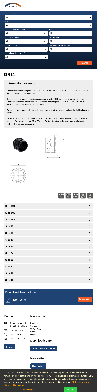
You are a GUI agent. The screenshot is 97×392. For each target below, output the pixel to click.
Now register (38, 366)
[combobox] (48, 17)
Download (84, 299)
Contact (9, 347)
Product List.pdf (19, 300)
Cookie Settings (26, 389)
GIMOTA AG (35, 329)
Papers (33, 332)
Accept (70, 389)
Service (33, 326)
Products (34, 323)
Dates (32, 334)
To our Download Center (43, 348)
